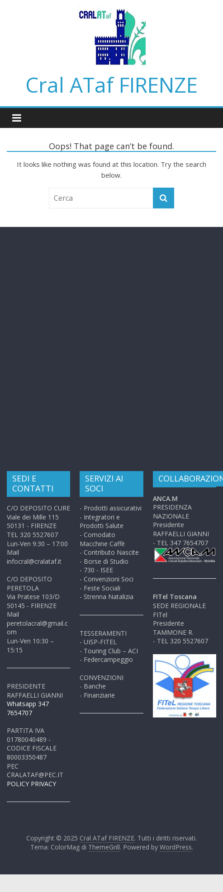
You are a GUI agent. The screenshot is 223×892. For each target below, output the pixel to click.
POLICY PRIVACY (31, 783)
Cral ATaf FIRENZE (111, 85)
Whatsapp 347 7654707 (28, 708)
